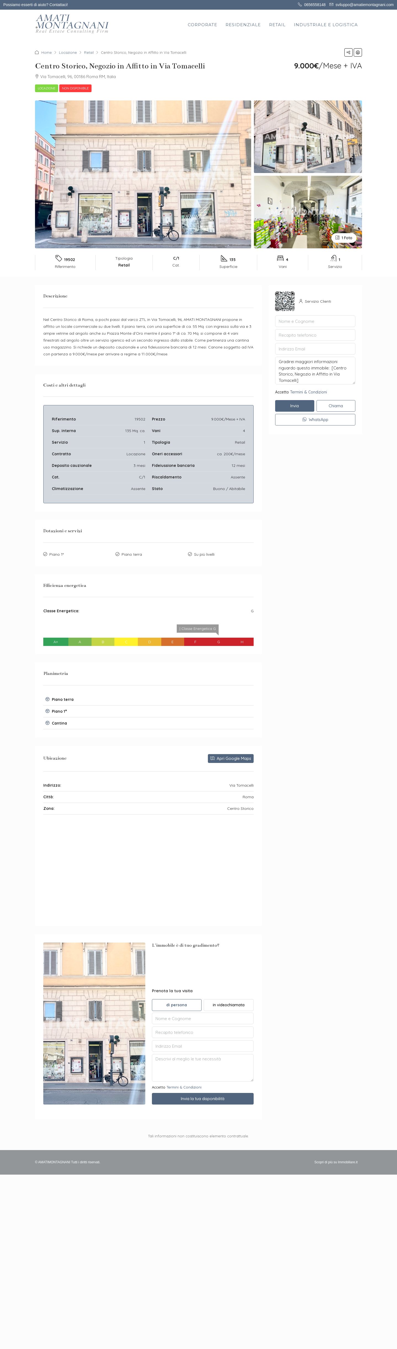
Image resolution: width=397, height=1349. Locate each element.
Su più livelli (204, 554)
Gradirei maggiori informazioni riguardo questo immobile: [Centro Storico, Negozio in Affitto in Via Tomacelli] (315, 370)
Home (46, 52)
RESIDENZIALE (243, 24)
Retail (89, 52)
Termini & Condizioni (184, 1087)
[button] (348, 52)
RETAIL (277, 24)
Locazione (68, 52)
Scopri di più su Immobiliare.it (336, 1162)
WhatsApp (315, 419)
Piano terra (132, 554)
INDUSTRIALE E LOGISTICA (326, 24)
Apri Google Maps (230, 758)
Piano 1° (56, 554)
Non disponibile (75, 88)
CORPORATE (202, 24)
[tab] (148, 700)
